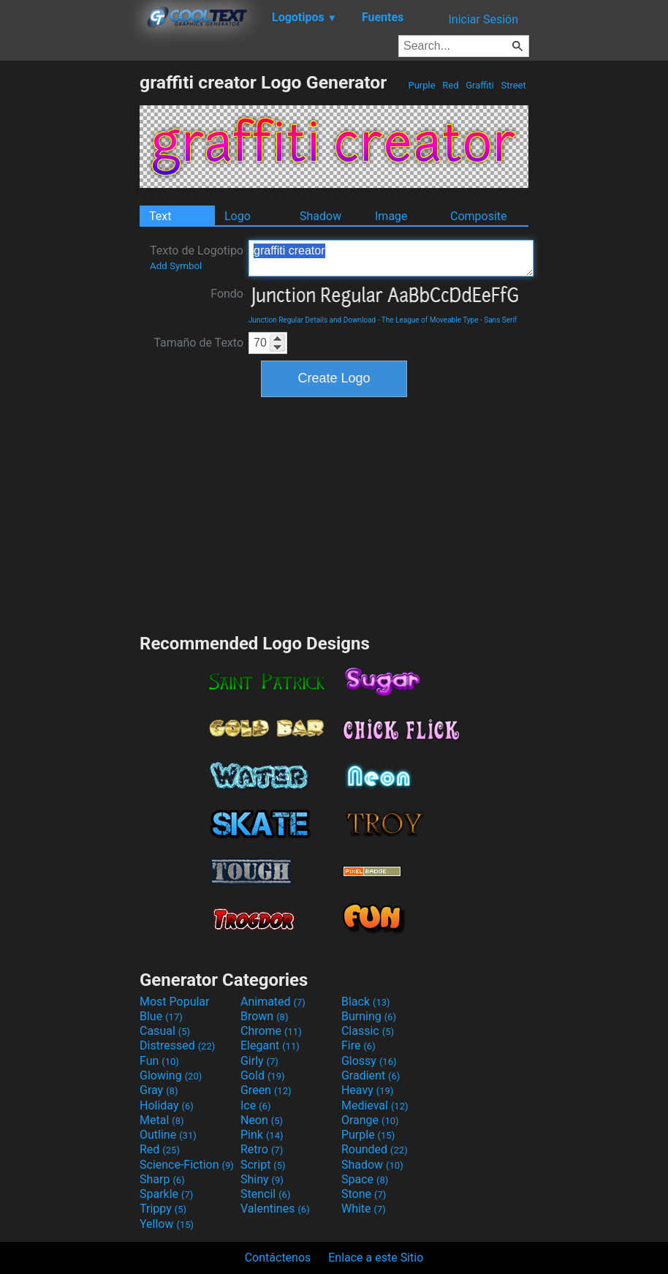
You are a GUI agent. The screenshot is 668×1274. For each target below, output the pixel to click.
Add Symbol (176, 265)
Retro (261, 1149)
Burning (368, 1016)
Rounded (374, 1149)
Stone (363, 1194)
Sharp (162, 1179)
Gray (159, 1090)
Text (160, 216)
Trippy (163, 1208)
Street (513, 85)
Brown (264, 1016)
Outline (168, 1135)
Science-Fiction (187, 1165)
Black (365, 1002)
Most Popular (175, 1002)
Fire (358, 1045)
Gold (262, 1075)
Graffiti (479, 85)
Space (364, 1179)
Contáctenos (278, 1257)
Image (391, 216)
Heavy (367, 1090)
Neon (261, 1120)
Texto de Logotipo (196, 257)
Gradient (370, 1075)
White (363, 1208)
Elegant (270, 1045)
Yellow (167, 1224)
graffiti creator (391, 258)
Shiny (262, 1179)
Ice (255, 1105)
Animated (272, 1002)
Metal (162, 1120)
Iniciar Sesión (483, 19)
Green (266, 1090)
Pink (262, 1135)
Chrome (271, 1031)
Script (263, 1165)
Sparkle (166, 1194)
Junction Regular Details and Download (312, 320)
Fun (159, 1061)
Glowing (171, 1075)
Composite (478, 216)
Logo (237, 216)
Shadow (320, 216)
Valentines (275, 1208)
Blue (161, 1016)
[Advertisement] (69, 291)
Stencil (265, 1194)
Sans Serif (500, 320)
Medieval (375, 1105)
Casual (165, 1031)
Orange (370, 1120)
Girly (259, 1061)
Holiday (167, 1105)
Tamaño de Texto (198, 343)
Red (450, 85)
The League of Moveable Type (430, 320)
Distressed (177, 1045)
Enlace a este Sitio (375, 1257)
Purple (422, 85)
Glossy (369, 1061)
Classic (367, 1031)
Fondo (226, 294)
